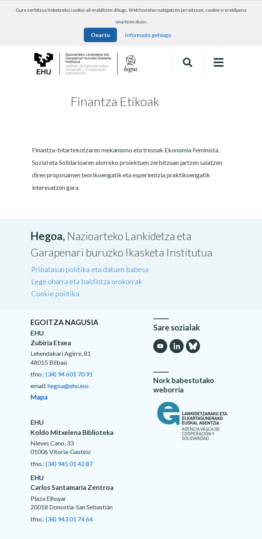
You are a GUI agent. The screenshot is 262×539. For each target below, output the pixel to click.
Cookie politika (55, 293)
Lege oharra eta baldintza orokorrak (86, 281)
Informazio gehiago (148, 35)
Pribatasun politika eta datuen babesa (90, 269)
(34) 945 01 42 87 (69, 463)
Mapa (39, 397)
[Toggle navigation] (218, 62)
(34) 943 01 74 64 (69, 519)
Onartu (100, 35)
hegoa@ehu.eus (68, 385)
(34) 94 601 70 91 (69, 374)
